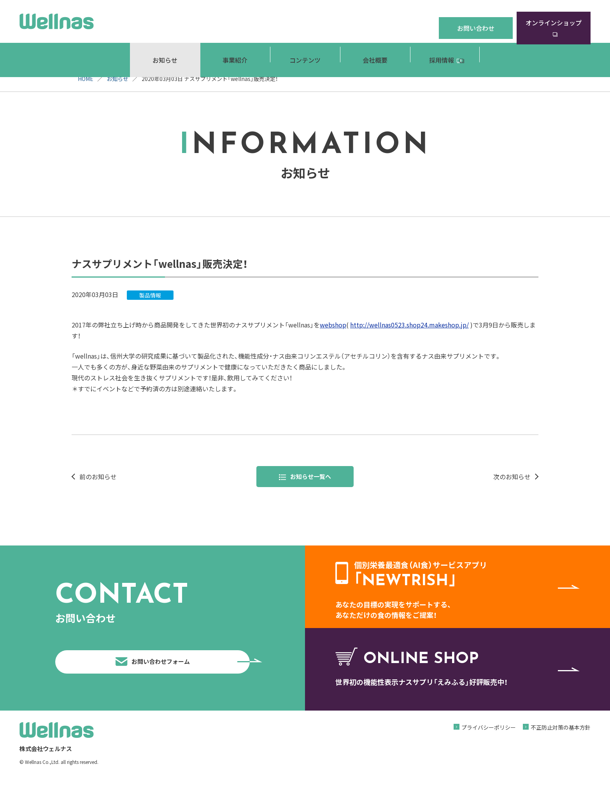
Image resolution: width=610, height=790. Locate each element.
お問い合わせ (475, 21)
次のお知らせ (512, 477)
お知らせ (117, 79)
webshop (333, 324)
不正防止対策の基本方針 (561, 739)
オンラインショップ (554, 21)
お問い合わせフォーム (181, 668)
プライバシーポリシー (488, 739)
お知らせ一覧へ (305, 477)
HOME (85, 79)
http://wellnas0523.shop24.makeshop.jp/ (409, 324)
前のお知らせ (98, 477)
